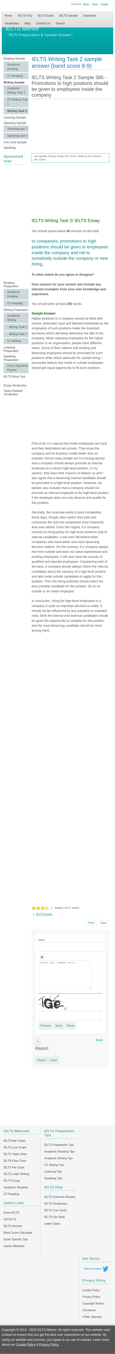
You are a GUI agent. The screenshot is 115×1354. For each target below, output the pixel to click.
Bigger (86, 4)
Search (60, 23)
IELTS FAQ (25, 15)
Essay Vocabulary (15, 385)
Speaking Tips (53, 1178)
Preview (45, 1025)
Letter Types (52, 1223)
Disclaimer (89, 1310)
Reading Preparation (11, 284)
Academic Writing (13, 318)
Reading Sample (14, 58)
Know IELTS (11, 1212)
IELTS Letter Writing (16, 1174)
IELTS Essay (44, 914)
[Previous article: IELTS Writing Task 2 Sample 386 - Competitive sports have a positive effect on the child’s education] (91, 923)
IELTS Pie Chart (14, 1167)
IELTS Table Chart (15, 1154)
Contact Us (43, 23)
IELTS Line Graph (15, 1147)
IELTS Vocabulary (55, 1203)
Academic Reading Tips (59, 1151)
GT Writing (14, 341)
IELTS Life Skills (54, 1217)
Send (58, 1025)
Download (89, 15)
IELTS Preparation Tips (59, 1144)
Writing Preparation (16, 309)
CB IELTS (10, 1219)
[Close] (38, 1041)
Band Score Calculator (18, 1232)
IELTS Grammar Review (59, 1196)
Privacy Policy (92, 1296)
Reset (95, 4)
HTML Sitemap (92, 1316)
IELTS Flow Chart (15, 1160)
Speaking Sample (15, 122)
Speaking (10, 147)
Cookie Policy (91, 1290)
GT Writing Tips (54, 1164)
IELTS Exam (46, 15)
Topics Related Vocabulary (13, 392)
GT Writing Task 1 (17, 102)
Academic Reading (13, 66)
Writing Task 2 (17, 111)
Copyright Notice (93, 1303)
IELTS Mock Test (14, 376)
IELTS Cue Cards (55, 1210)
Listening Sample (15, 117)
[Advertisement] (16, 222)
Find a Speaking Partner (17, 368)
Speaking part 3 (17, 135)
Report (41, 1060)
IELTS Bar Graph (15, 1140)
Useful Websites (14, 1246)
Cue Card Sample (15, 142)
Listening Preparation (11, 349)
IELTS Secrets (13, 1226)
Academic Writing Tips (58, 1158)
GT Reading (15, 76)
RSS (99, 1040)
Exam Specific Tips (16, 1239)
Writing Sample (14, 82)
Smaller (104, 4)
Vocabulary (12, 23)
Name (41, 939)
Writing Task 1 (18, 327)
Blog (27, 23)
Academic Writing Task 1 (16, 90)
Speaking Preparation (11, 358)
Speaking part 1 (17, 128)
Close (53, 1060)
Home (8, 15)
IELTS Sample (68, 15)
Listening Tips (53, 1171)
